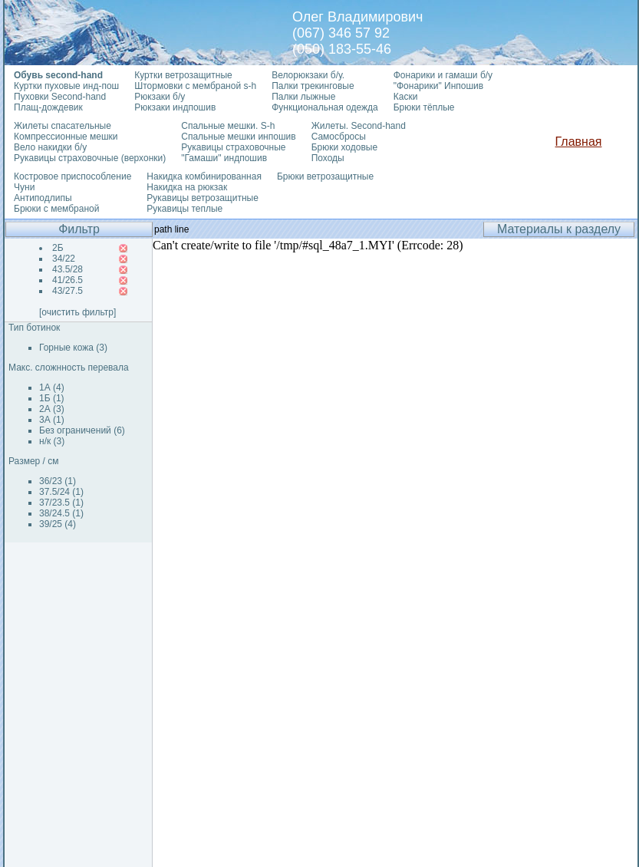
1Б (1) (51, 398)
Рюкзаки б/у (159, 96)
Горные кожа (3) (73, 347)
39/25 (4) (57, 524)
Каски (406, 96)
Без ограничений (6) (82, 430)
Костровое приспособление (72, 176)
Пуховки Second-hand (60, 96)
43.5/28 (67, 269)
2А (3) (51, 409)
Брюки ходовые (344, 147)
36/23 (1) (57, 481)
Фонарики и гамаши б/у (443, 75)
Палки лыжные (303, 96)
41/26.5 (67, 280)
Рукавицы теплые (184, 208)
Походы (327, 158)
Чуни (24, 187)
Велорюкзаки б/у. (308, 75)
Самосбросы (338, 136)
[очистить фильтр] (77, 312)
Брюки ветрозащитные (325, 176)
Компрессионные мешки (66, 136)
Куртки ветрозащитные (183, 75)
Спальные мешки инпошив (238, 136)
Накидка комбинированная (204, 176)
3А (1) (51, 419)
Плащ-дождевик (48, 107)
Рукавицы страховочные (233, 147)
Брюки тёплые (424, 107)
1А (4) (51, 387)
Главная (578, 141)
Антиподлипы (43, 198)
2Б (58, 247)
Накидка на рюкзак (187, 187)
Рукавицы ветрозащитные (203, 198)
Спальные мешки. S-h (228, 125)
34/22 (63, 258)
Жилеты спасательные (62, 125)
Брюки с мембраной (56, 208)
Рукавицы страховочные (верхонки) (90, 158)
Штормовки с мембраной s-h (195, 86)
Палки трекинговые (313, 86)
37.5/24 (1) (61, 491)
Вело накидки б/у (50, 147)
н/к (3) (51, 441)
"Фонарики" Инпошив (438, 86)
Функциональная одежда (325, 107)
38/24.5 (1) (61, 513)
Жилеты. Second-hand (358, 125)
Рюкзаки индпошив (175, 107)
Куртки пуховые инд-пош (66, 86)
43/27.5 (67, 290)
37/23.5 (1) (61, 502)
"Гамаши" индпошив (224, 158)
